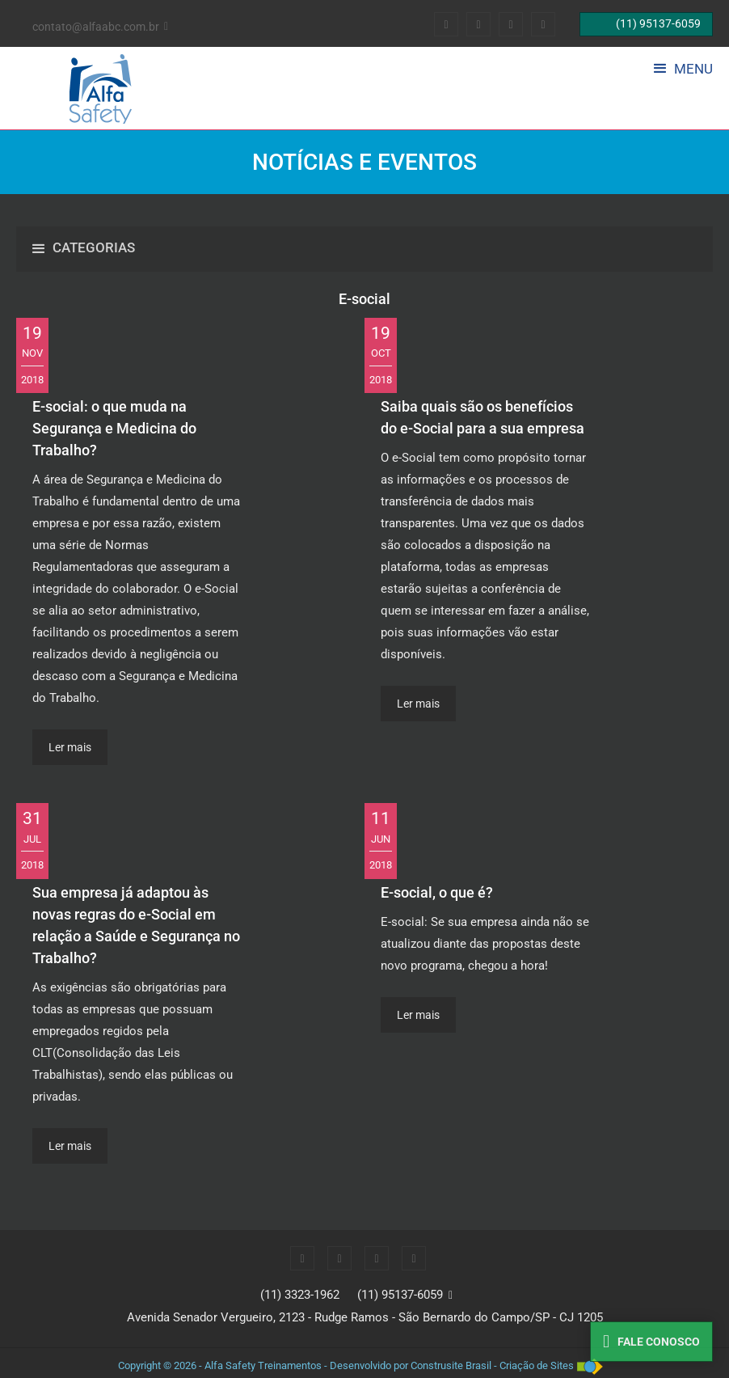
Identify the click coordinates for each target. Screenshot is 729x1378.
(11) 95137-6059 (400, 1294)
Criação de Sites (536, 1365)
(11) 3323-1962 (299, 1294)
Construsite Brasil (451, 1365)
